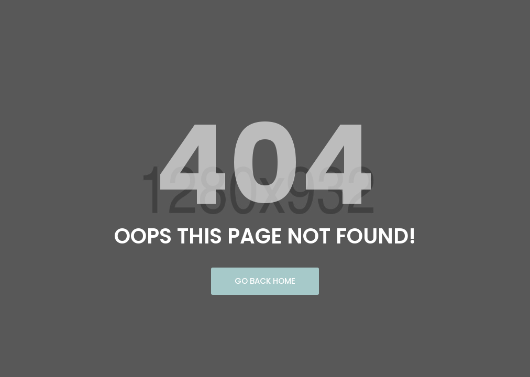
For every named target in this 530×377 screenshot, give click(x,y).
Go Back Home (265, 280)
